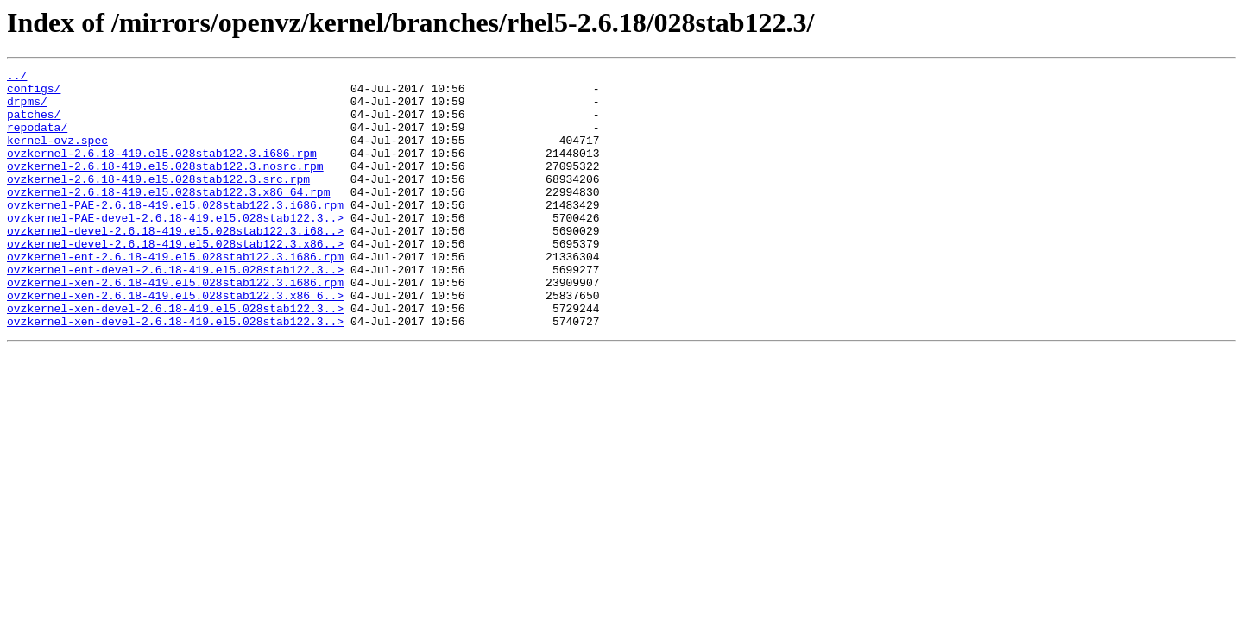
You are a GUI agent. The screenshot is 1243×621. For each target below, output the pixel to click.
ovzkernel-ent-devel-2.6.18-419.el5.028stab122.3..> (175, 310)
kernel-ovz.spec (57, 155)
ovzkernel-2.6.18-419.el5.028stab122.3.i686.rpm (162, 171)
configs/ (33, 93)
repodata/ (37, 139)
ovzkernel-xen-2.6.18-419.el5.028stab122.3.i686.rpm (175, 326)
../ (17, 77)
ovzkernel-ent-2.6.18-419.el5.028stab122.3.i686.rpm (175, 295)
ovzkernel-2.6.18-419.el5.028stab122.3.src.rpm (158, 202)
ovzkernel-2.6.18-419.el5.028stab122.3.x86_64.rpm (168, 217)
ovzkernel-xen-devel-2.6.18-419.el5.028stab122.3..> (175, 357)
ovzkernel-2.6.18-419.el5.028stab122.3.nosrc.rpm (165, 186)
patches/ (33, 124)
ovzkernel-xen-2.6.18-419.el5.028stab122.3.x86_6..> (175, 341)
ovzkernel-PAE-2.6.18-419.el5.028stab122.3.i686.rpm (175, 233)
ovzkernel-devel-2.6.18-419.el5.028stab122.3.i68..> (175, 264)
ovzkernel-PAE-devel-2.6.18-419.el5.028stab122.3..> (175, 248)
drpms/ (27, 108)
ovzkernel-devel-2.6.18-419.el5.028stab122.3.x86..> (175, 279)
